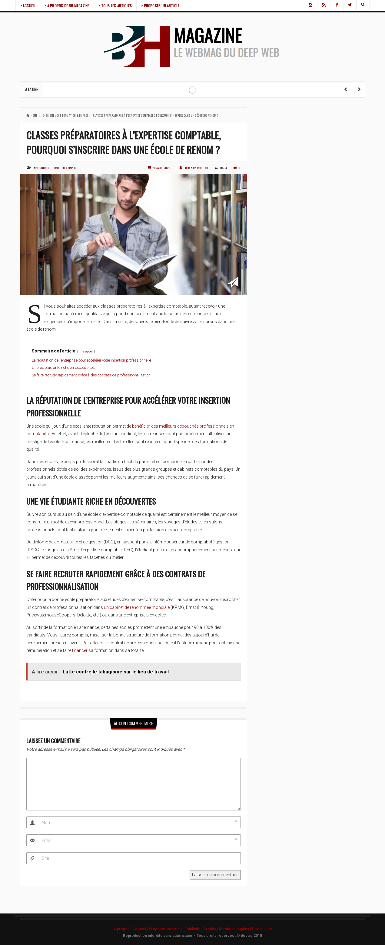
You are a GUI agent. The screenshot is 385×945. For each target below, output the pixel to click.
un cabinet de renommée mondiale (137, 607)
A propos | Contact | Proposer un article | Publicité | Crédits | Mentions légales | (182, 929)
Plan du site (262, 929)
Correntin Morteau (193, 167)
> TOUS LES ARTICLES (115, 5)
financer (80, 650)
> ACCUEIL (27, 5)
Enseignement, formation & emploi (65, 115)
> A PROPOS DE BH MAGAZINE (67, 5)
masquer (86, 351)
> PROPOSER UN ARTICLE (160, 5)
